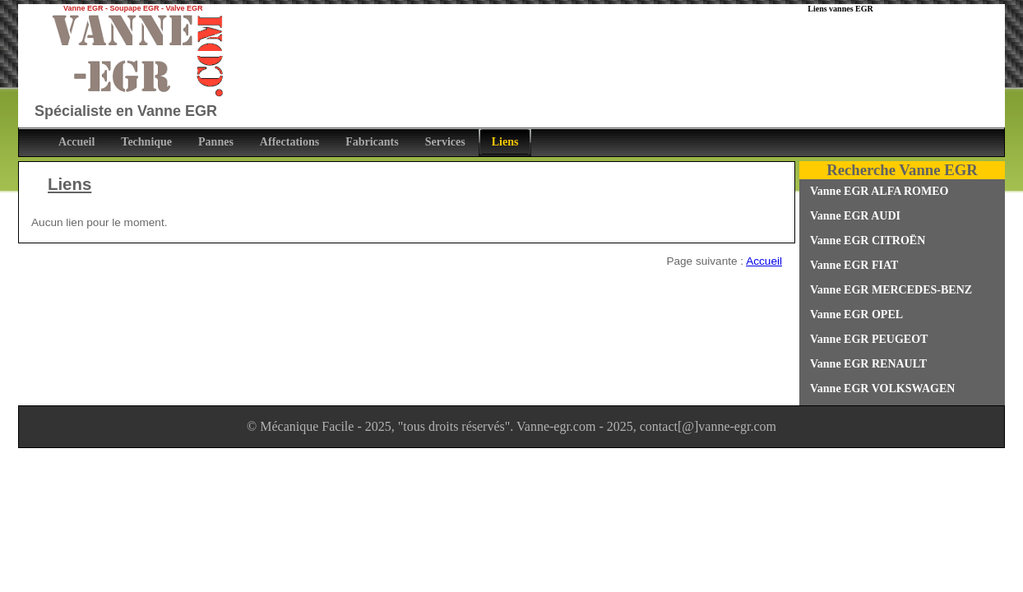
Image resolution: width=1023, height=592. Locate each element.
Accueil (764, 261)
